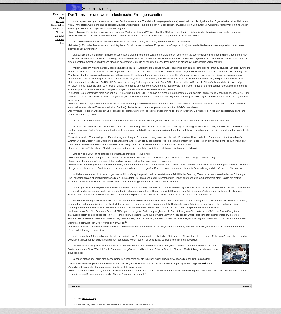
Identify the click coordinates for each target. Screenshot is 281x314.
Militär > (247, 286)
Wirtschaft (58, 28)
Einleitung (58, 14)
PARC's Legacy (89, 299)
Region (60, 21)
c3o (149, 310)
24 (204, 262)
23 (126, 222)
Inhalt (61, 17)
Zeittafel (59, 35)
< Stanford (74, 286)
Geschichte (57, 25)
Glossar (59, 32)
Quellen (59, 39)
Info (62, 43)
